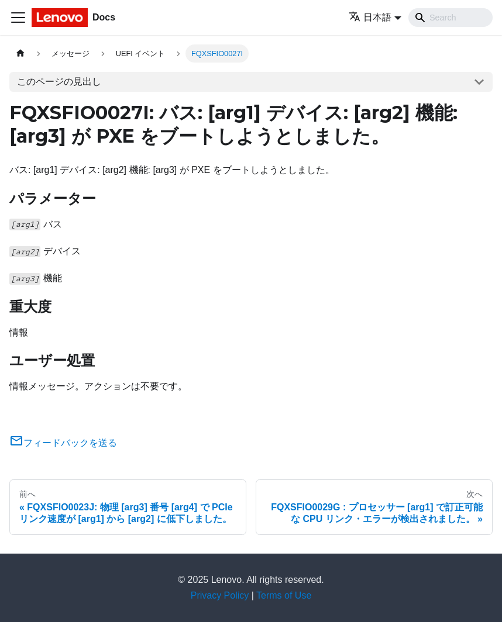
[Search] (450, 17)
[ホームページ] (20, 53)
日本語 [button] (370, 17)
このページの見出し (59, 82)
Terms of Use (283, 595)
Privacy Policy (220, 595)
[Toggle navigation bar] (18, 17)
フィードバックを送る (63, 443)
